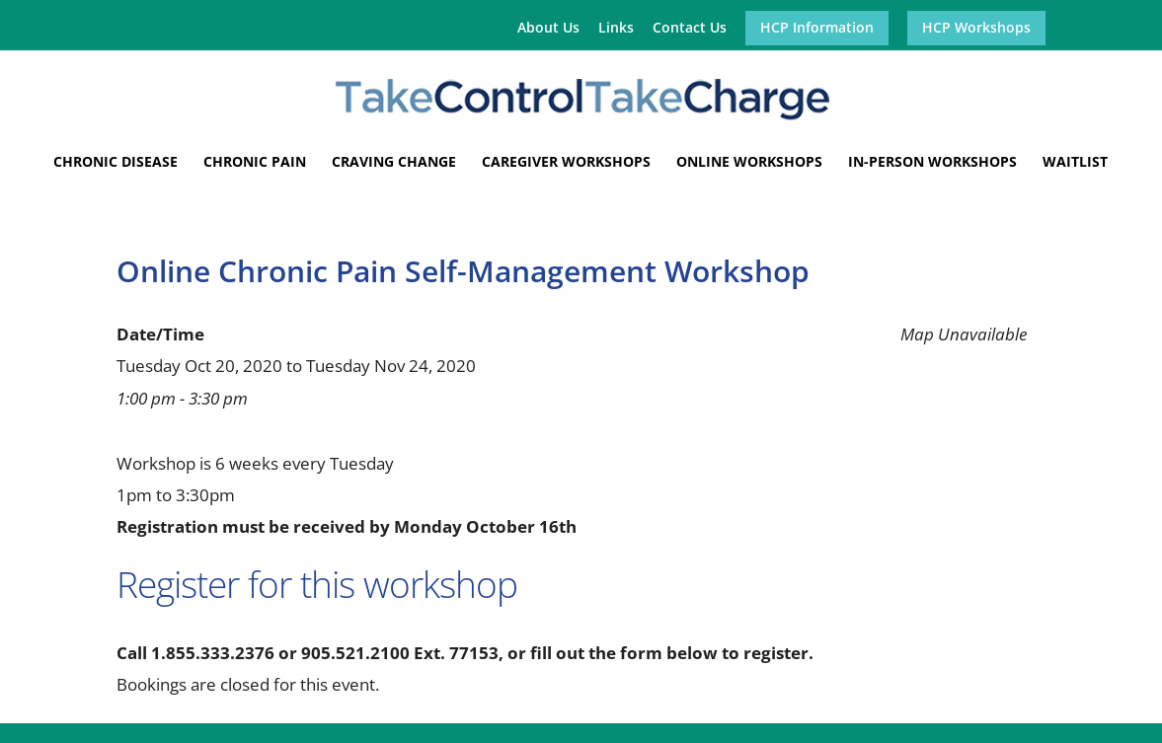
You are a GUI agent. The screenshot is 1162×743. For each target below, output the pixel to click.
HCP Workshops (976, 29)
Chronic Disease (115, 163)
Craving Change (394, 163)
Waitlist (1075, 163)
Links (616, 29)
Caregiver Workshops (566, 163)
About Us (548, 29)
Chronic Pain (254, 163)
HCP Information (817, 29)
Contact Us (690, 29)
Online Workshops (749, 163)
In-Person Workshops (932, 163)
